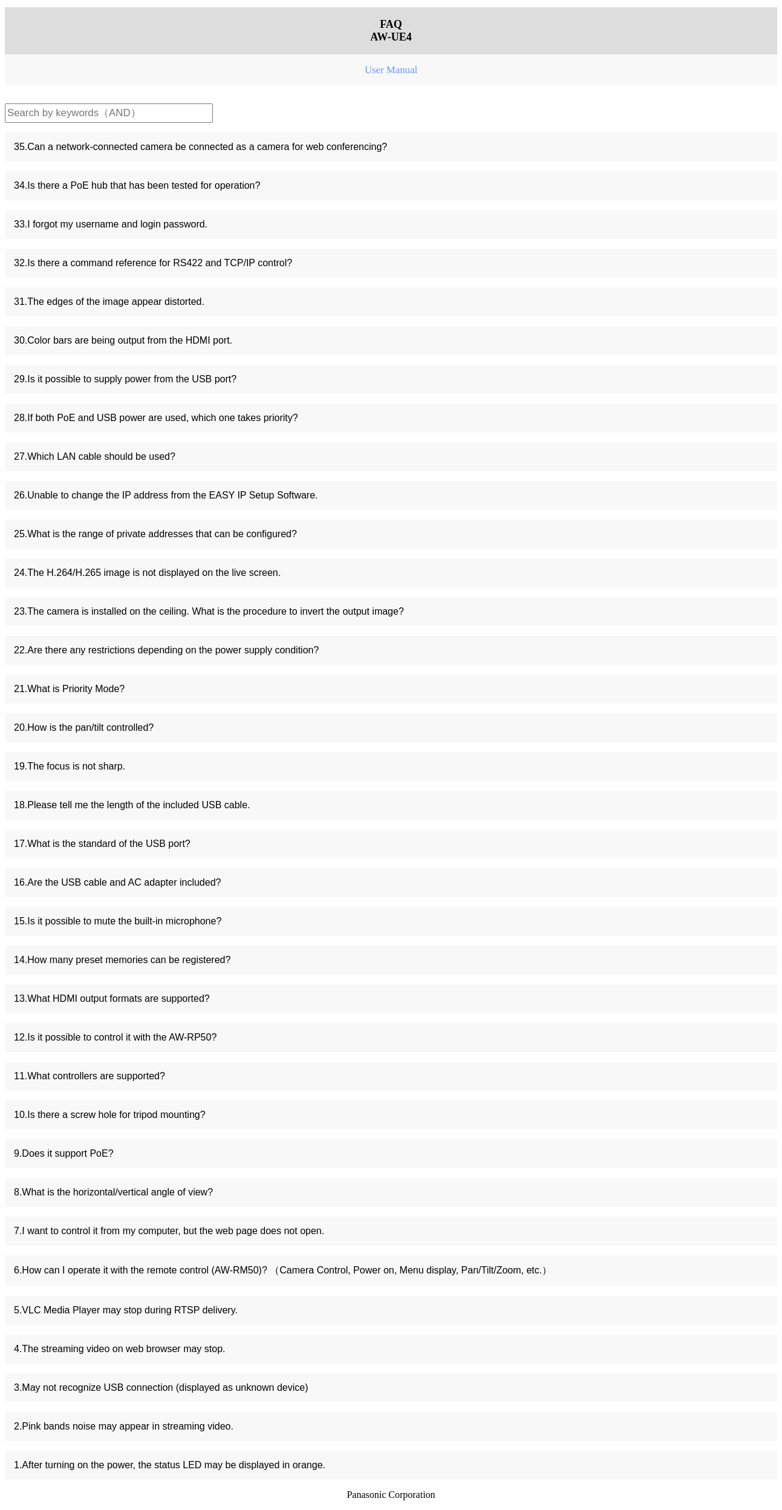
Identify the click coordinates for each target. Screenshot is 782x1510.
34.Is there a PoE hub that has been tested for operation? (137, 185)
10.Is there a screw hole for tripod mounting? (110, 1115)
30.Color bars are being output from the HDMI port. (123, 340)
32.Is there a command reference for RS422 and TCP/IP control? (153, 263)
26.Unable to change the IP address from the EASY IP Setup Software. (166, 495)
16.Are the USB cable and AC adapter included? (117, 882)
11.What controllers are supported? (89, 1076)
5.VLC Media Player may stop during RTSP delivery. (126, 1310)
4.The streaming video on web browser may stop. (120, 1349)
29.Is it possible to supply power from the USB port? (125, 379)
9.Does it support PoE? (64, 1153)
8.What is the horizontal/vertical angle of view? (113, 1192)
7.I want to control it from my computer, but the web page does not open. (169, 1231)
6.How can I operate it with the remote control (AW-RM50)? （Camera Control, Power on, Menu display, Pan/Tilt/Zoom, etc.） (283, 1270)
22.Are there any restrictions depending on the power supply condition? (166, 650)
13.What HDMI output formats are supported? (112, 998)
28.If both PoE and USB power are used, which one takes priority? (156, 418)
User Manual (391, 70)
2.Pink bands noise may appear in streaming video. (123, 1426)
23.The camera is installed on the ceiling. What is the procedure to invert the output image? (209, 611)
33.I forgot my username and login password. (110, 224)
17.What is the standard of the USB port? (102, 843)
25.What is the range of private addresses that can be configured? (155, 534)
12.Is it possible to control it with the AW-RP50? (115, 1037)
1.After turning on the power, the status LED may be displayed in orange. (169, 1465)
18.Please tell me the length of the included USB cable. (132, 805)
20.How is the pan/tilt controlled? (84, 727)
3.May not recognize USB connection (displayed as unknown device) (161, 1387)
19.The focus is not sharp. (69, 766)
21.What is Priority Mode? (69, 689)
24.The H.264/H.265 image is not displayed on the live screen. (147, 572)
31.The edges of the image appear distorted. (109, 301)
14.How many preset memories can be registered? (122, 960)
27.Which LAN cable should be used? (94, 456)
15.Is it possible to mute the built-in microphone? (117, 921)
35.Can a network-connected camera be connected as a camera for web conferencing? (200, 147)
